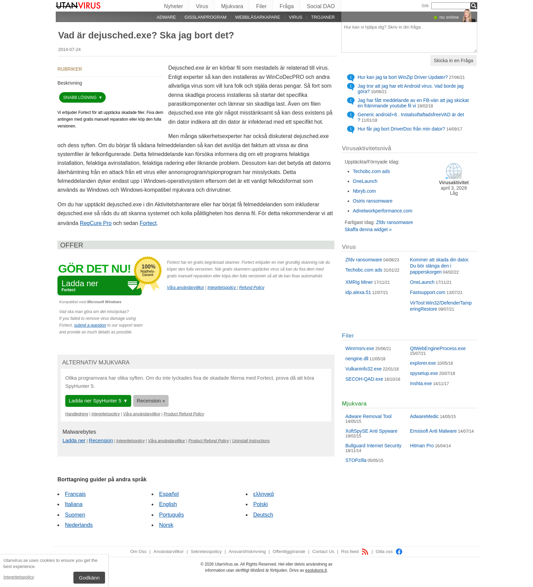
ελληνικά (263, 494)
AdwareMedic (424, 416)
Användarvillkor (169, 551)
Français (75, 494)
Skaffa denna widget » (368, 229)
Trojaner (323, 17)
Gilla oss (389, 551)
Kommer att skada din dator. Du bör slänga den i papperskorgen (439, 266)
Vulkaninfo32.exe (363, 369)
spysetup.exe (424, 373)
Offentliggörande (289, 551)
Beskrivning (69, 83)
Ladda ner (74, 440)
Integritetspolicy (18, 577)
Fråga (287, 6)
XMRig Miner (359, 282)
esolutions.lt (316, 570)
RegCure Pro (95, 223)
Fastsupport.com (427, 292)
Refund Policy (251, 287)
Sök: (426, 5)
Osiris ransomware (373, 201)
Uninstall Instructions (251, 440)
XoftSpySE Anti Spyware (371, 431)
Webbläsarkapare (257, 17)
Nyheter (173, 6)
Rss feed (355, 551)
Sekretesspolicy (206, 551)
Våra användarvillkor (185, 287)
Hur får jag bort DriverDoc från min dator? (401, 129)
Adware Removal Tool (368, 416)
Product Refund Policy (184, 414)
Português (171, 515)
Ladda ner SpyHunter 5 (95, 400)
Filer (261, 6)
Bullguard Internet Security (373, 445)
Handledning (76, 414)
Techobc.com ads (371, 171)
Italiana (74, 504)
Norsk (166, 525)
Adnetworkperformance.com (382, 210)
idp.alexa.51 (358, 292)
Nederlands (79, 525)
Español (169, 494)
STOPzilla (355, 460)
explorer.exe (423, 363)
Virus (202, 6)
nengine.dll (356, 358)
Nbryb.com (364, 191)
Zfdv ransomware (394, 222)
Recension (101, 440)
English (168, 504)
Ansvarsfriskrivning (247, 551)
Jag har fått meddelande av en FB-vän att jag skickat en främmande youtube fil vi (413, 103)
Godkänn (89, 578)
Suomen (75, 515)
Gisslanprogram (206, 17)
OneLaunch (365, 181)
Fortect (148, 223)
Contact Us (323, 551)
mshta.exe (421, 383)
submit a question (90, 325)
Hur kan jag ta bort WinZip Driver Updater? (403, 77)
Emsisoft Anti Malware (433, 431)
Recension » (151, 400)
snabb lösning (80, 97)
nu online (449, 17)
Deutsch (263, 515)
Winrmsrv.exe (359, 348)
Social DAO (321, 6)
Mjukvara (232, 6)
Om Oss (138, 551)
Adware (166, 17)
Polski (260, 504)
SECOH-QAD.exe (364, 379)
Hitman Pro (422, 445)
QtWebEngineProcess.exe (438, 348)
